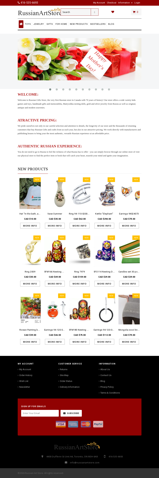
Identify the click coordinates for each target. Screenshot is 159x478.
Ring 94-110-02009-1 (80, 213)
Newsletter (24, 387)
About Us (105, 369)
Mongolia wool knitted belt (132, 330)
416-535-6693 (28, 2)
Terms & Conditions (110, 392)
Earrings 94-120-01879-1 (107, 330)
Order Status (66, 381)
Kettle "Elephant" (104, 213)
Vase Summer (54, 213)
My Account (25, 369)
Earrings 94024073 (129, 213)
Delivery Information (70, 387)
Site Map (64, 375)
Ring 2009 (30, 271)
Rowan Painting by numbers (34, 330)
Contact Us (105, 375)
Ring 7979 (79, 271)
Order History (25, 375)
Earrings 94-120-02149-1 (57, 330)
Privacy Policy (107, 387)
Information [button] (125, 2)
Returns (63, 369)
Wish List (23, 381)
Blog (102, 381)
